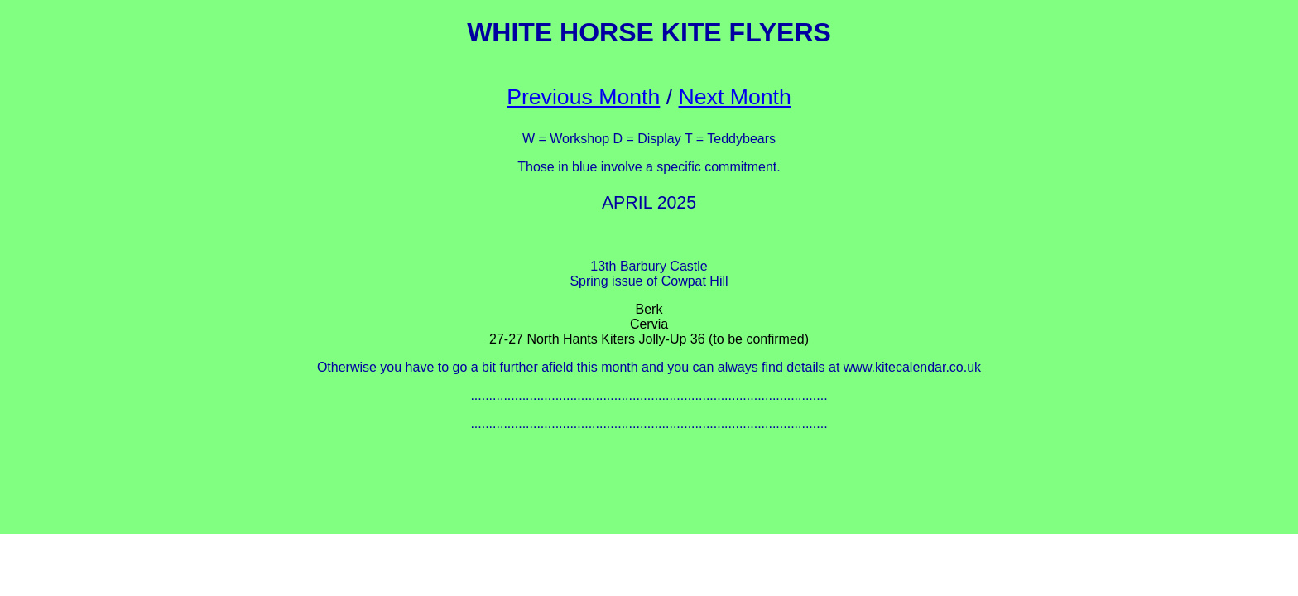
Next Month (735, 96)
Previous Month (583, 96)
